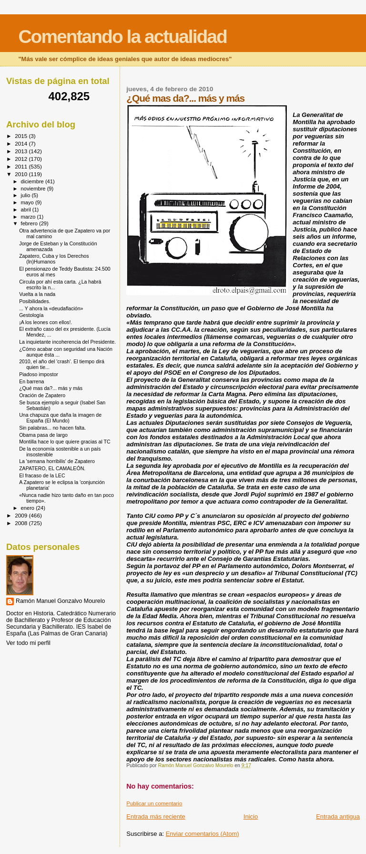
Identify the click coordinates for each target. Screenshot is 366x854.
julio (26, 195)
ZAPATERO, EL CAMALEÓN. (52, 468)
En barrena (31, 381)
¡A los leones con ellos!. (45, 322)
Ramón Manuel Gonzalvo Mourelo (60, 601)
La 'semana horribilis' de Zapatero (57, 461)
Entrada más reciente (155, 816)
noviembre (34, 188)
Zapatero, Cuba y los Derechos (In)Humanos (54, 258)
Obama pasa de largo (43, 435)
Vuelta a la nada (37, 294)
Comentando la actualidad (122, 36)
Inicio (251, 816)
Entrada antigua (338, 816)
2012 (22, 159)
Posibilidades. (34, 301)
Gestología (31, 315)
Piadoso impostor (38, 374)
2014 (22, 143)
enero (28, 508)
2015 (22, 136)
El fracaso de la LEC (42, 475)
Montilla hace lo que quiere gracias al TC (65, 441)
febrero (30, 223)
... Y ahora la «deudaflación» (51, 308)
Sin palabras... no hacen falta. (52, 428)
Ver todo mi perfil (28, 643)
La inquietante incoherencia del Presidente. (67, 342)
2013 (22, 151)
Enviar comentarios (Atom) (202, 833)
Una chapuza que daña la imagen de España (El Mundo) (60, 417)
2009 (22, 515)
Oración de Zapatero (42, 395)
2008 (22, 523)
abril (26, 209)
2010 (22, 174)
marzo (29, 217)
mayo (28, 202)
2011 (22, 166)
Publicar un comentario (154, 803)
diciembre (33, 181)
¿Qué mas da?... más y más (50, 388)
